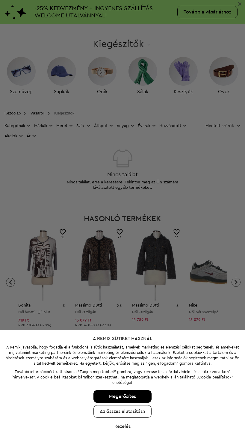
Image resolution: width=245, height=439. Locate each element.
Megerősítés (122, 371)
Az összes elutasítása (122, 386)
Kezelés (122, 401)
